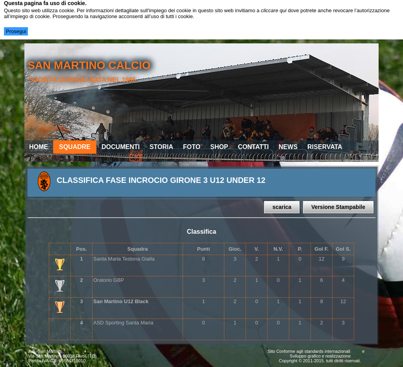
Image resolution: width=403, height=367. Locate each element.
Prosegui (16, 31)
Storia (161, 146)
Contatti (253, 146)
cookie (368, 360)
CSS (370, 351)
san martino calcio (89, 65)
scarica (281, 207)
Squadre (75, 146)
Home (38, 146)
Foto (191, 146)
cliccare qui (274, 10)
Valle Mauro (363, 356)
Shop (219, 146)
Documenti (121, 146)
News (288, 146)
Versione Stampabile (338, 207)
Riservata (324, 146)
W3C (356, 351)
